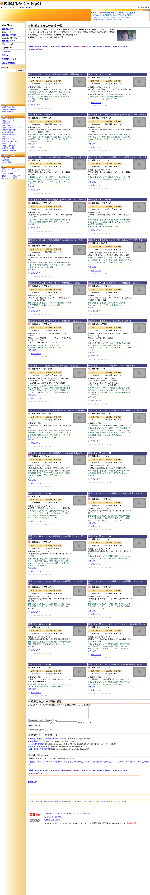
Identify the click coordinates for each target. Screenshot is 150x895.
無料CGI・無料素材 (9, 130)
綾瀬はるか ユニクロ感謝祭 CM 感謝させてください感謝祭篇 (53, 366)
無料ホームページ (8, 121)
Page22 (54, 46)
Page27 (93, 46)
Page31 (124, 46)
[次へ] (39, 49)
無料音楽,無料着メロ (9, 112)
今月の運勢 (6, 160)
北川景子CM (135, 764)
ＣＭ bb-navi (6, 51)
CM (16, 8)
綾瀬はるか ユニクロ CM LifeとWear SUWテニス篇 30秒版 (111, 366)
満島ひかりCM (84, 764)
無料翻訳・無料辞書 (9, 150)
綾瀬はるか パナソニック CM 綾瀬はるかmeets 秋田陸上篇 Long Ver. (115, 664)
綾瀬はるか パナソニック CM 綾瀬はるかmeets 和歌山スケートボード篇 (117, 115)
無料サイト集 (6, 8)
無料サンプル (6, 143)
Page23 (62, 46)
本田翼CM (46, 764)
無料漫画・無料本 (8, 148)
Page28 (101, 46)
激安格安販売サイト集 (55, 804)
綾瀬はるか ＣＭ (17, 3)
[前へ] (32, 49)
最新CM (5, 55)
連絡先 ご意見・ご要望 (52, 822)
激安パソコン (91, 804)
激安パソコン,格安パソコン (11, 169)
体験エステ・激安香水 (120, 804)
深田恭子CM (122, 764)
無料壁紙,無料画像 (8, 107)
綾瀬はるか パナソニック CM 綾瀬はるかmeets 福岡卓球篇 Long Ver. (115, 410)
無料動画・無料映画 (9, 109)
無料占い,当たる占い (9, 146)
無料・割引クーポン (9, 139)
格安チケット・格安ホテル (11, 176)
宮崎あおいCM (109, 764)
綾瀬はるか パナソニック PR (99, 74)
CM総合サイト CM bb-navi (53, 816)
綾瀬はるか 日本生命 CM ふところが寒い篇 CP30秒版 (109, 321)
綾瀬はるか (32, 784)
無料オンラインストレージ (11, 128)
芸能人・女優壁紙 (8, 63)
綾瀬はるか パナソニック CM (40, 115)
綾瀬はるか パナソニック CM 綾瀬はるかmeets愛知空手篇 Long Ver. (55, 74)
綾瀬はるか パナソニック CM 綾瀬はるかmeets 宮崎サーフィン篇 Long (56, 410)
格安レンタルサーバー (38, 804)
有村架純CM (97, 764)
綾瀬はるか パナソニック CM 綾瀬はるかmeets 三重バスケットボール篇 (57, 157)
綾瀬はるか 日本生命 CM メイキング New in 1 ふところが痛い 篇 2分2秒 (117, 240)
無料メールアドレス (9, 125)
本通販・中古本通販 (37, 749)
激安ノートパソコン (9, 171)
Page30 (116, 46)
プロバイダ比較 (7, 173)
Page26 (85, 46)
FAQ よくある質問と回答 (82, 816)
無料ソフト (6, 137)
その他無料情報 (7, 132)
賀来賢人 (100, 253)
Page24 (70, 46)
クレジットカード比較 (10, 178)
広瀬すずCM (57, 764)
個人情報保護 (48, 819)
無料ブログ (6, 123)
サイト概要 (68, 816)
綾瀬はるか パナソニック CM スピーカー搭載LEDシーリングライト (115, 283)
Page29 (108, 46)
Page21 (46, 46)
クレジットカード (103, 804)
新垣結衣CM (35, 764)
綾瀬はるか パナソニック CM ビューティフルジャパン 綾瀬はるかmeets (117, 624)
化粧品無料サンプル (37, 743)
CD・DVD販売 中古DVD (39, 751)
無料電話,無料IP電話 (9, 134)
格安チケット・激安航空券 (74, 804)
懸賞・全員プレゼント (10, 141)
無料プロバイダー (8, 118)
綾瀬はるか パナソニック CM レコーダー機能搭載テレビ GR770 (54, 283)
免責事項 (57, 819)
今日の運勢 (6, 158)
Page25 (77, 46)
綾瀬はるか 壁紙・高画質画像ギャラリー (45, 741)
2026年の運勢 (6, 162)
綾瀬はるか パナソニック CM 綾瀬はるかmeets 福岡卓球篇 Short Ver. (55, 453)
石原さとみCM (70, 764)
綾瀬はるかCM (26, 8)
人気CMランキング (9, 59)
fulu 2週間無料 (35, 746)
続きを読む (32, 101)
